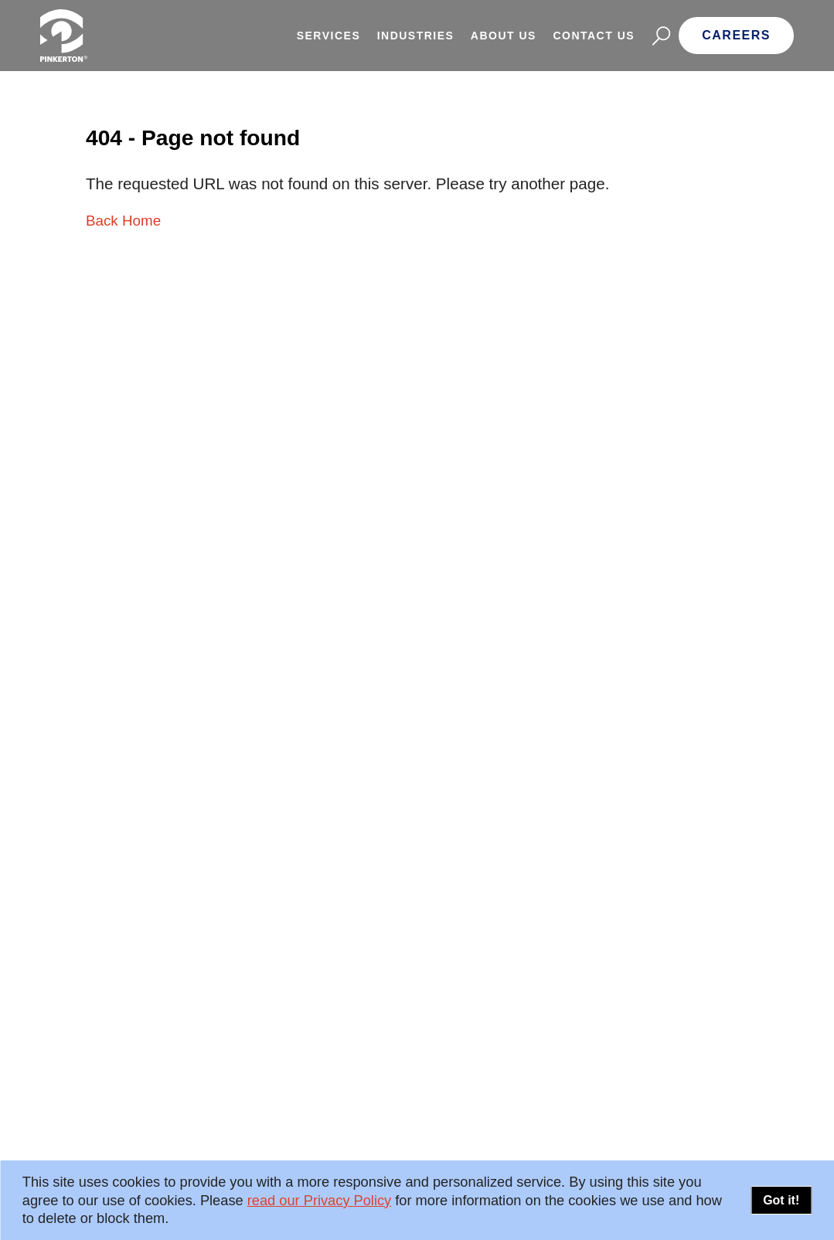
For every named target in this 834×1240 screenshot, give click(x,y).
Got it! (781, 1200)
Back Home (123, 220)
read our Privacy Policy (319, 1200)
